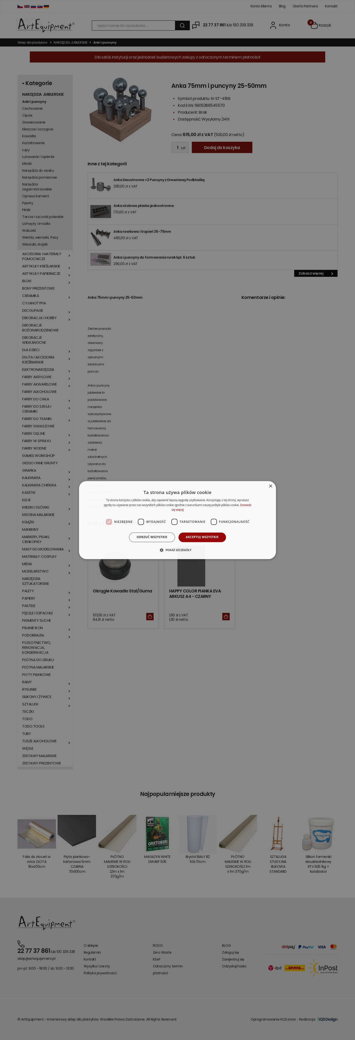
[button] (177, 550)
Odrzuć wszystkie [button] (152, 537)
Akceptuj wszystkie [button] (202, 537)
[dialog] (177, 520)
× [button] (270, 486)
